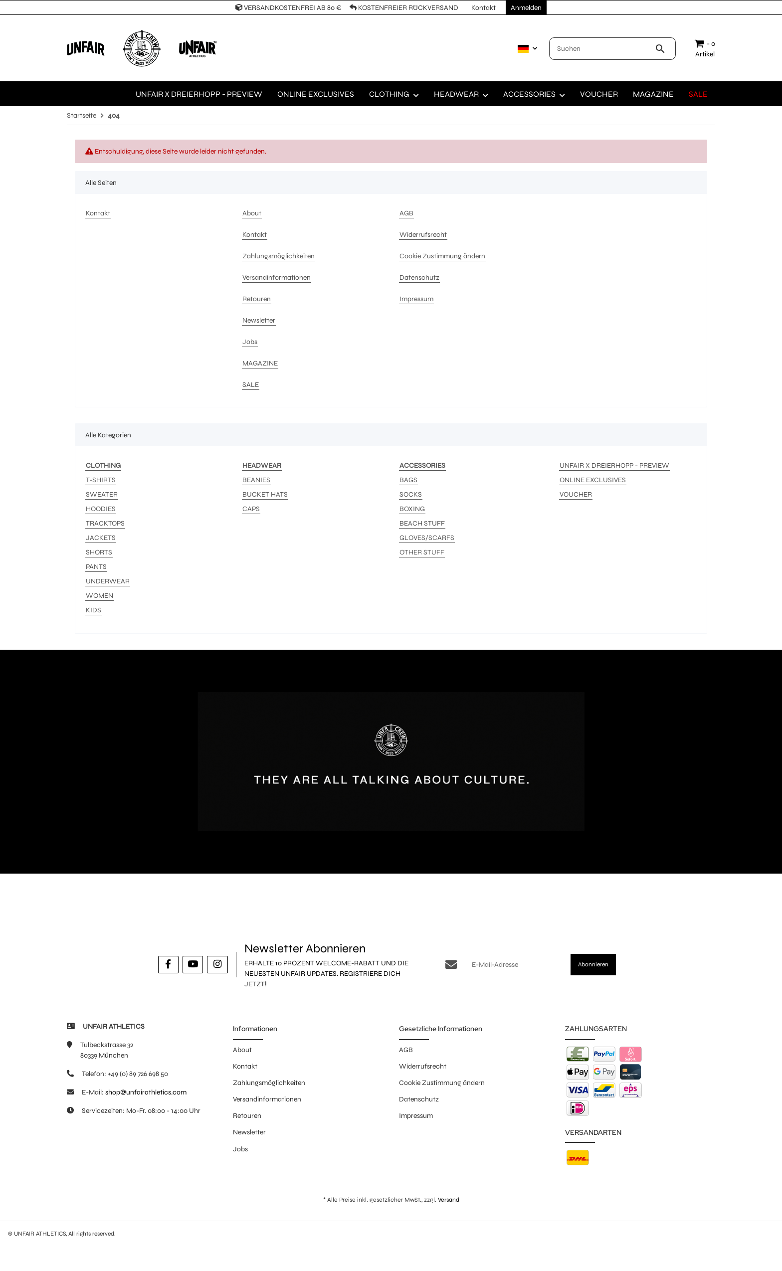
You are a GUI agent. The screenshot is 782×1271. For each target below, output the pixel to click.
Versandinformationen (267, 1099)
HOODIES (101, 509)
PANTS (96, 566)
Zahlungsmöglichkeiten (269, 1083)
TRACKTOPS (105, 523)
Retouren (247, 1115)
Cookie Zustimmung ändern (442, 1083)
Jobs (240, 1149)
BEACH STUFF (422, 523)
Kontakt (245, 1066)
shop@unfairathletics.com (146, 1092)
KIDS (93, 610)
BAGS (408, 480)
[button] (525, 48)
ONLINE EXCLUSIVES (593, 480)
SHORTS (99, 552)
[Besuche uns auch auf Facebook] (168, 964)
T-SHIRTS (101, 480)
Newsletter (249, 1132)
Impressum (416, 1115)
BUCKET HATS (265, 494)
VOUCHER (576, 494)
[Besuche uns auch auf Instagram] (217, 964)
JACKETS (101, 538)
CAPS (251, 509)
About (242, 1050)
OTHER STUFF (421, 552)
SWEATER (102, 494)
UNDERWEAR (108, 581)
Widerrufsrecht (422, 1066)
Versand (448, 1199)
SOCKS (410, 494)
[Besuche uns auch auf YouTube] (193, 964)
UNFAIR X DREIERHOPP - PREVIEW (614, 465)
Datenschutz (419, 1099)
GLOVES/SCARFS (426, 538)
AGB (406, 1050)
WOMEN (99, 595)
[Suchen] (602, 48)
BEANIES (256, 480)
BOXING (412, 509)
